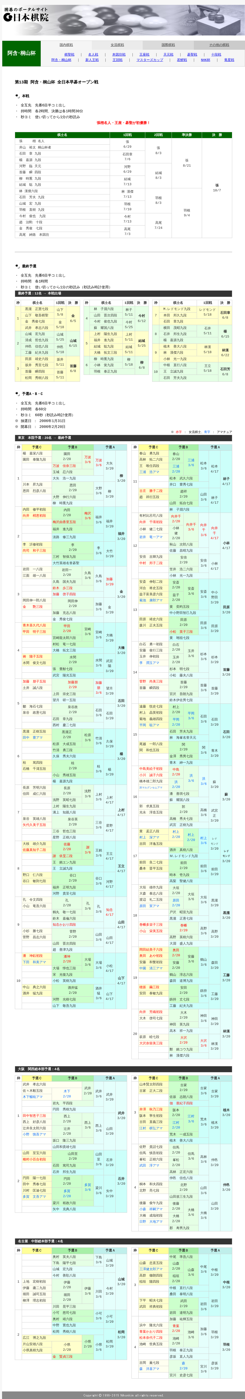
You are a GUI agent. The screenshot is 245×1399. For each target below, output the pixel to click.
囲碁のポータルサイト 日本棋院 (24, 14)
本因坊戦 (119, 55)
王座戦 (144, 55)
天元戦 (168, 55)
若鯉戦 (182, 60)
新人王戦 (92, 60)
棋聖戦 (69, 55)
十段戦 (216, 55)
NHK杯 (205, 60)
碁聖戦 (192, 55)
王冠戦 (117, 60)
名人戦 (93, 55)
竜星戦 (229, 60)
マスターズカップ (150, 60)
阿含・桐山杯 (61, 60)
